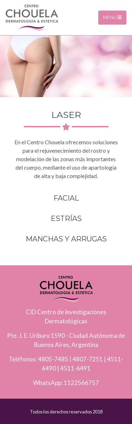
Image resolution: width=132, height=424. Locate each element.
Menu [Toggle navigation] (112, 17)
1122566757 (81, 382)
